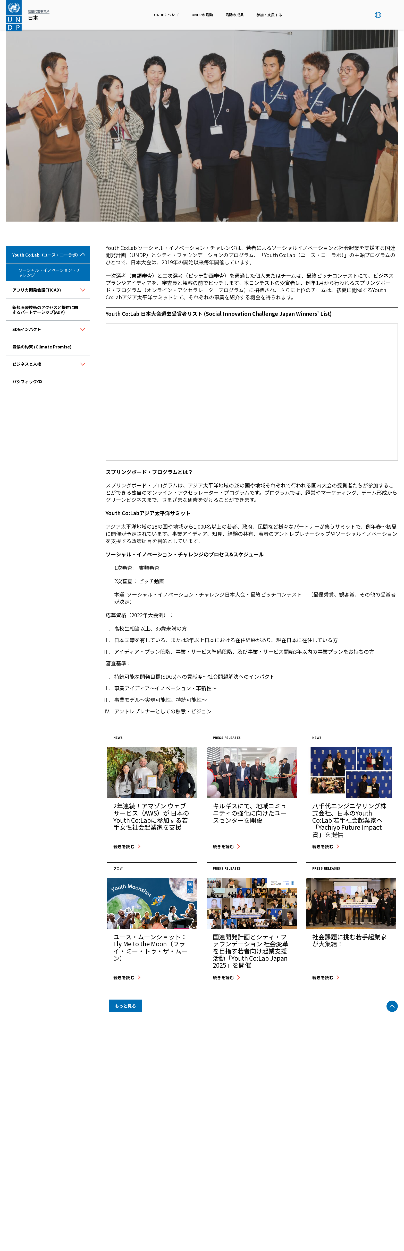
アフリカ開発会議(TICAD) (36, 290)
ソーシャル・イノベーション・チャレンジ (49, 272)
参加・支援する (269, 14)
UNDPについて (166, 14)
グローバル (378, 15)
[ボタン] (82, 290)
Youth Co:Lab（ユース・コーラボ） (46, 255)
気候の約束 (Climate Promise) (42, 347)
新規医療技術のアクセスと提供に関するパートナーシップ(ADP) (45, 309)
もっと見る (125, 1006)
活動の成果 (234, 14)
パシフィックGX (27, 381)
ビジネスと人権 (26, 364)
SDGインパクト (26, 329)
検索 (388, 15)
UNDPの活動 (202, 14)
